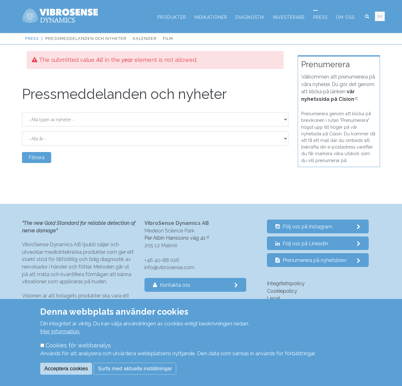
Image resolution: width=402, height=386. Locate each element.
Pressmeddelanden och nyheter (86, 38)
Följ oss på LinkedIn (318, 244)
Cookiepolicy (282, 291)
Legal (273, 298)
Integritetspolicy (286, 283)
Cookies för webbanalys (78, 345)
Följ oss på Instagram (318, 227)
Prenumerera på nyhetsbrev (318, 260)
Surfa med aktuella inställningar (135, 369)
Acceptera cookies (66, 369)
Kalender (145, 38)
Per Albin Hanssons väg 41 (175, 238)
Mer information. (60, 331)
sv (380, 16)
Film (168, 38)
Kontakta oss (195, 285)
